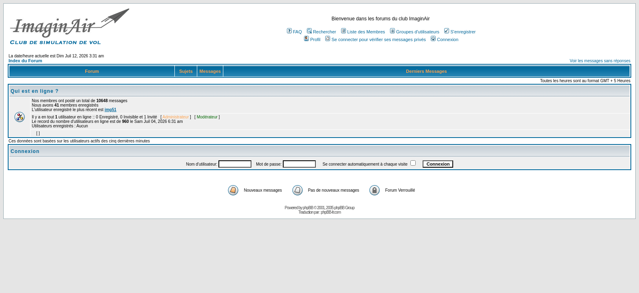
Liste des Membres (363, 31)
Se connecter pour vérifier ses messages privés (375, 39)
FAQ (294, 31)
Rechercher (321, 31)
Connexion (444, 39)
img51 (111, 109)
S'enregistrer (460, 31)
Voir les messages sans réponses (600, 61)
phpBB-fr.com (331, 212)
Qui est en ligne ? (35, 91)
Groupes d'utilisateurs (414, 31)
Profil (312, 39)
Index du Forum (25, 60)
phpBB (308, 208)
